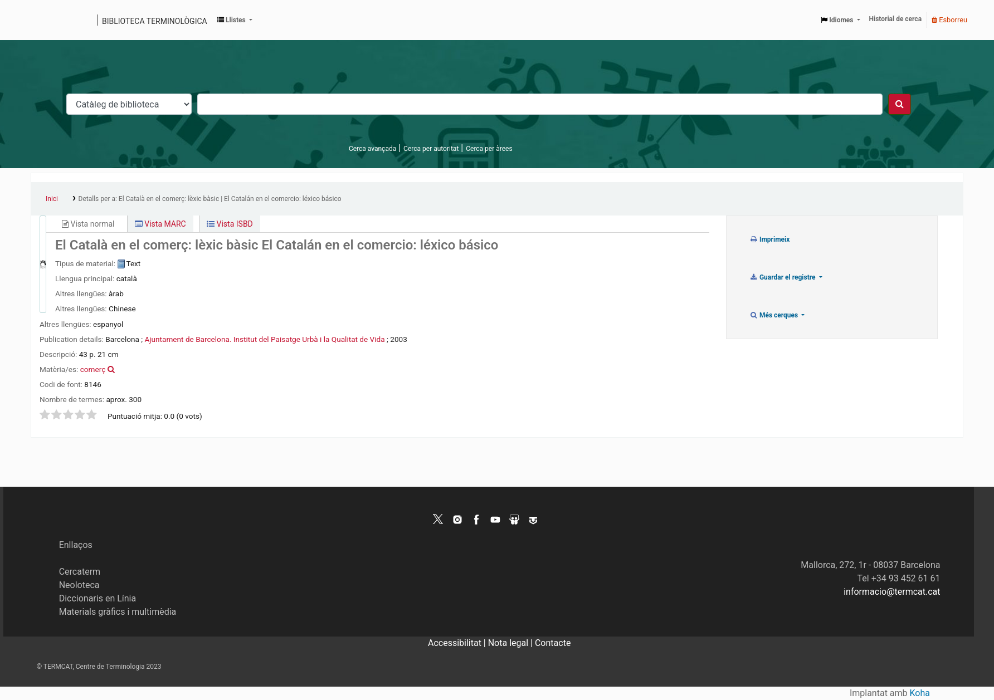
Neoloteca (79, 585)
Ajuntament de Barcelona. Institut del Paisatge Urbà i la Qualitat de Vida (264, 339)
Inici (52, 199)
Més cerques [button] (774, 315)
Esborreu (949, 20)
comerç (93, 369)
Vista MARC (160, 223)
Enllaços (75, 545)
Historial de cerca (895, 19)
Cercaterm (79, 571)
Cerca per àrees (489, 149)
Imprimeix (769, 239)
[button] (235, 20)
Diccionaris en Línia (98, 598)
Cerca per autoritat (431, 149)
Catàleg (43, 20)
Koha (920, 693)
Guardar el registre (783, 277)
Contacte (553, 643)
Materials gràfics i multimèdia (118, 611)
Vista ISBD (230, 223)
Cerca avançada (372, 149)
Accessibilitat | (458, 643)
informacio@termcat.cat (892, 591)
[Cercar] (899, 104)
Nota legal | (511, 643)
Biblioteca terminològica (154, 21)
